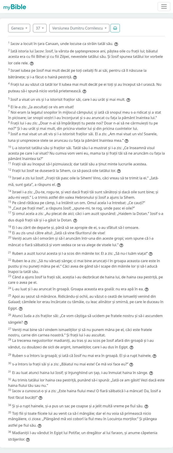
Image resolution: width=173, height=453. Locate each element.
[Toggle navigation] (164, 6)
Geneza (18, 28)
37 (38, 28)
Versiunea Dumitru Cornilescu (78, 28)
